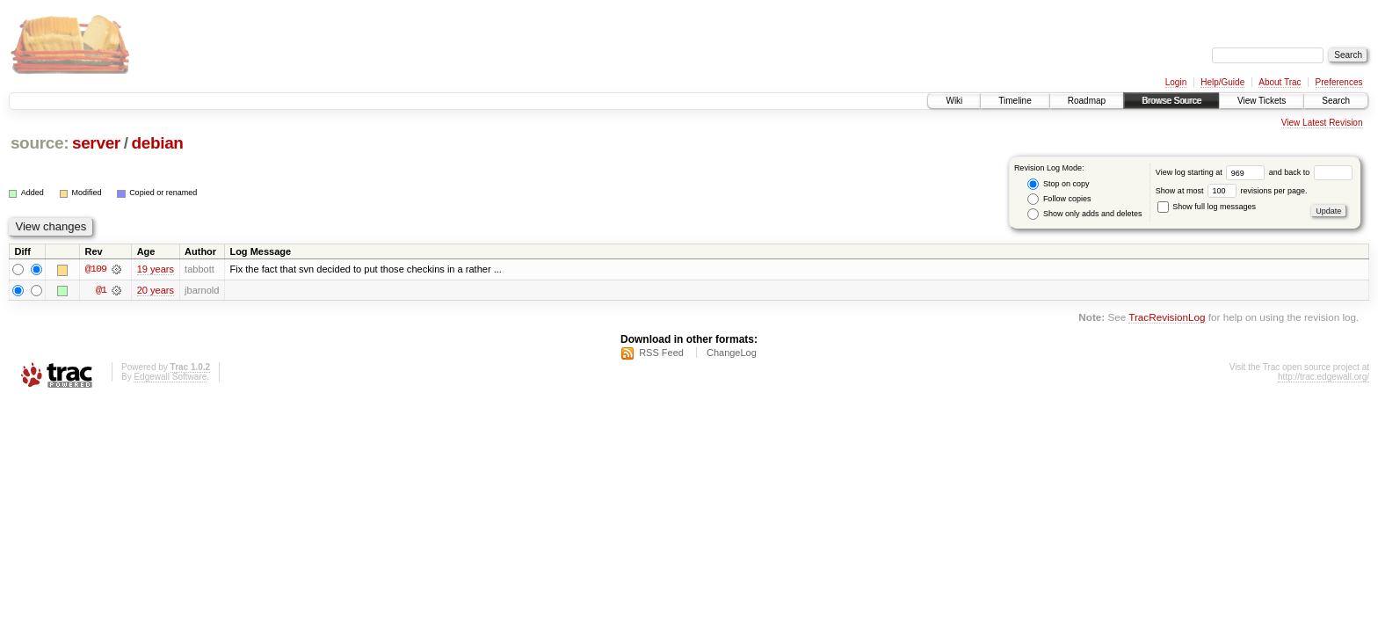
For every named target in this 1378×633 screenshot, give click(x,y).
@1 (101, 290)
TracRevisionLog (1166, 318)
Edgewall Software (170, 377)
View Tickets (1261, 101)
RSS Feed (661, 352)
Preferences (1339, 82)
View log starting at (1212, 172)
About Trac (1279, 82)
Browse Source (1171, 101)
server (96, 143)
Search (1336, 101)
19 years (155, 269)
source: (40, 143)
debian (157, 143)
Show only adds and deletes (1084, 214)
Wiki (954, 101)
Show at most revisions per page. (1232, 190)
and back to (1311, 172)
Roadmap (1087, 101)
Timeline (1014, 101)
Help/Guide (1222, 82)
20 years (155, 290)
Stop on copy (1058, 184)
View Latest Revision (1322, 122)
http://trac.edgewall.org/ (1323, 377)
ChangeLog (732, 352)
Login (1175, 82)
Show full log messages (1206, 206)
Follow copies (1059, 199)
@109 (95, 269)
